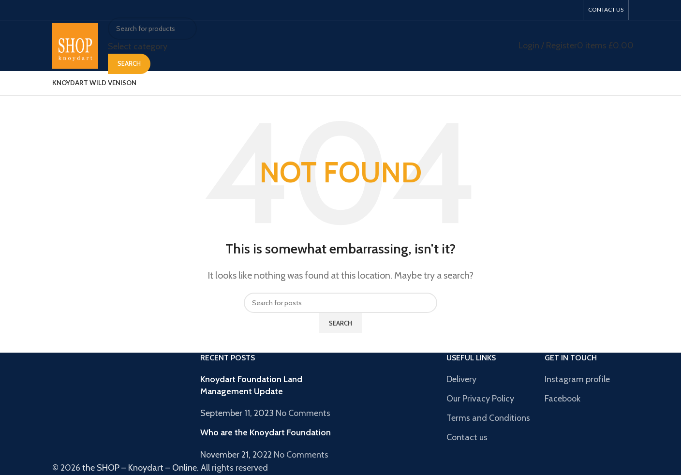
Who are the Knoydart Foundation (265, 432)
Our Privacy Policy (480, 398)
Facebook (562, 398)
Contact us (467, 437)
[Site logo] (75, 45)
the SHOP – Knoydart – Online (139, 467)
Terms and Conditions (488, 418)
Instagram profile (577, 379)
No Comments (303, 413)
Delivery (461, 379)
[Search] (152, 28)
